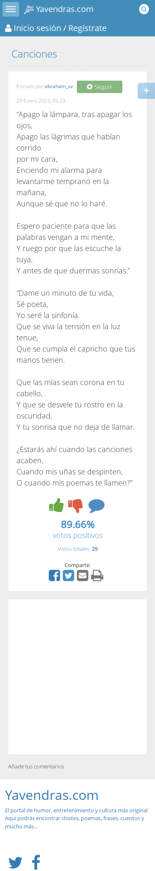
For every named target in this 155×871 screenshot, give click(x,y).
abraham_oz (59, 86)
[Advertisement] (77, 676)
